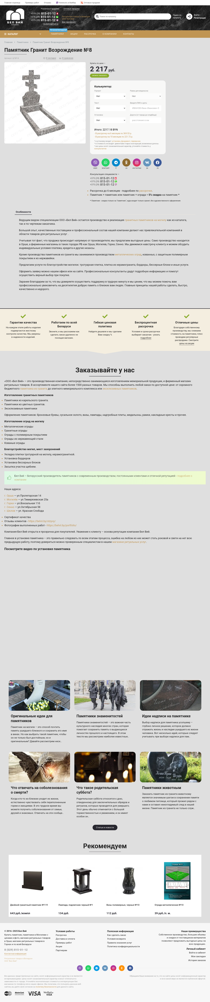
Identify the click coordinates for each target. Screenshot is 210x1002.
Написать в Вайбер (66, 3)
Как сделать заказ (116, 935)
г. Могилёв (10, 499)
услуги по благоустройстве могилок (57, 264)
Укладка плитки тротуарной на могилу (27, 454)
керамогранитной (63, 454)
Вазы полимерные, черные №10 (123, 904)
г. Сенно (9, 506)
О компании (110, 33)
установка (116, 141)
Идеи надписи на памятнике (166, 716)
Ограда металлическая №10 (169, 904)
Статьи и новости (105, 827)
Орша (91, 244)
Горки (111, 244)
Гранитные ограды (15, 430)
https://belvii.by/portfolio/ (62, 525)
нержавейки (46, 258)
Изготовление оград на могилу (24, 421)
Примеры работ (32, 3)
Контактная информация (15, 954)
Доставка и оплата (65, 939)
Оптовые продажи (90, 3)
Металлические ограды (18, 426)
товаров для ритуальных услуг (49, 234)
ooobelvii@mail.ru (50, 24)
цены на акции (186, 343)
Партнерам (61, 950)
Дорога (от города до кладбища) (143, 115)
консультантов (100, 149)
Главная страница (12, 3)
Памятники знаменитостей (100, 716)
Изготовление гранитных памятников (28, 395)
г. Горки (9, 503)
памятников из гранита (59, 254)
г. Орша (9, 495)
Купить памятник (13, 934)
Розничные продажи (50, 9)
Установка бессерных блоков (22, 462)
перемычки (136, 141)
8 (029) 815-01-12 (16, 949)
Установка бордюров (17, 458)
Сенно (119, 244)
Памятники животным (161, 788)
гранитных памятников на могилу (145, 220)
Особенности (23, 211)
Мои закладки (198, 956)
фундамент (125, 141)
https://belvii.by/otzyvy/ (42, 521)
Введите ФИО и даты (138, 103)
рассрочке (145, 190)
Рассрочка (90, 33)
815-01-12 (44, 13)
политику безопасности (46, 987)
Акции (73, 33)
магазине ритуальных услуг (129, 541)
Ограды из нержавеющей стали (23, 438)
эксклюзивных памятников (119, 388)
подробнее (145, 338)
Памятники (58, 32)
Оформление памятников (20, 414)
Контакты (128, 33)
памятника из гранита (33, 388)
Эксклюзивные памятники (20, 408)
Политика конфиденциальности (123, 946)
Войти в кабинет (197, 952)
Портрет (97, 91)
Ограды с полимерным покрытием (25, 434)
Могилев (101, 244)
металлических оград (128, 254)
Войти (196, 15)
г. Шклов (9, 510)
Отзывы (47, 3)
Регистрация (200, 18)
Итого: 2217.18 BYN (106, 129)
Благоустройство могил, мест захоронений (32, 449)
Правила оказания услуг (119, 942)
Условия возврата (116, 939)
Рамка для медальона (139, 91)
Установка (98, 115)
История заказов (197, 960)
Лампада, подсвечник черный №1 (76, 904)
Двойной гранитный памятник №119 (29, 904)
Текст (96, 103)
